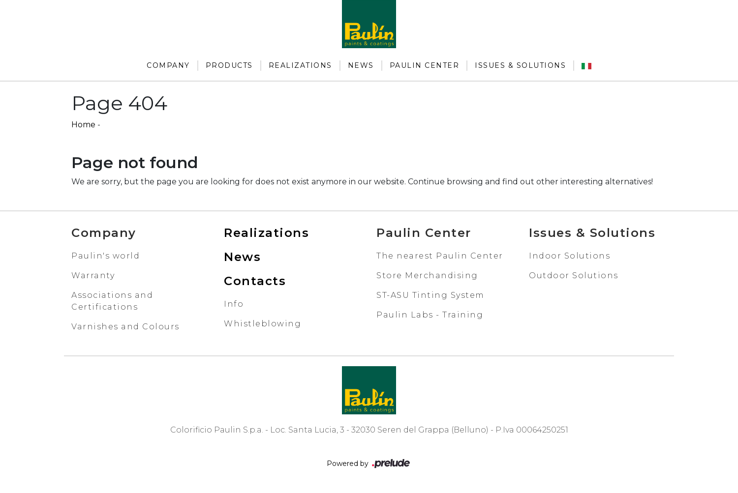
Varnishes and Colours (125, 326)
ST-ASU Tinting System (430, 295)
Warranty (93, 275)
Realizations (300, 65)
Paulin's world (105, 256)
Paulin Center (425, 65)
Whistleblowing (262, 323)
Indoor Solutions (569, 256)
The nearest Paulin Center (439, 256)
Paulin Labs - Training (429, 314)
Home (83, 124)
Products (229, 65)
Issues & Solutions (520, 65)
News (361, 65)
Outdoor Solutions (573, 275)
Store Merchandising (427, 275)
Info (234, 304)
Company (168, 65)
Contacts (255, 281)
